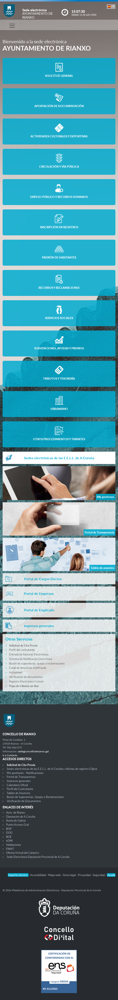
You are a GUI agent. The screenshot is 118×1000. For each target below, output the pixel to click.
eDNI (9, 840)
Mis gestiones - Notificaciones (25, 773)
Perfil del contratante (22, 650)
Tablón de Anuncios (18, 793)
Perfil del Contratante (20, 789)
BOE (9, 836)
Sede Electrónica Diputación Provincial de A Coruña (38, 857)
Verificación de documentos (26, 677)
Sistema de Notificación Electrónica (30, 659)
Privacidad (84, 875)
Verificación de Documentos (24, 801)
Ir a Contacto (10, 755)
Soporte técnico (18, 875)
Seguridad (99, 875)
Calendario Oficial (17, 785)
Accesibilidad (38, 875)
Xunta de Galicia (16, 820)
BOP (9, 828)
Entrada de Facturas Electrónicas (29, 654)
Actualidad (15, 672)
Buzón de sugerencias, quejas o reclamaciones (37, 663)
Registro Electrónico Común (26, 681)
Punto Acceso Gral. (17, 824)
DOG (9, 832)
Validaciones (13, 844)
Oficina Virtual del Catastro (22, 852)
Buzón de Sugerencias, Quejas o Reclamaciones (35, 797)
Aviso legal (69, 875)
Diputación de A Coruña (20, 816)
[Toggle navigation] (12, 25)
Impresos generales (19, 781)
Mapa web (54, 875)
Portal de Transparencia (21, 776)
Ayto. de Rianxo (15, 812)
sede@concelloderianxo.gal (33, 751)
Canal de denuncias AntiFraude (27, 667)
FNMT (10, 849)
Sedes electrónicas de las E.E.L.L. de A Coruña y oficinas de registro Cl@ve (52, 768)
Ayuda (111, 875)
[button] (111, 6)
